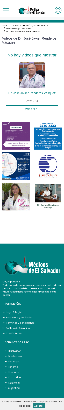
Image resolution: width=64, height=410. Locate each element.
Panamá (13, 367)
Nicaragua (14, 361)
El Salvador (14, 351)
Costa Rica (14, 377)
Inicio (5, 25)
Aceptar (38, 405)
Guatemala (15, 356)
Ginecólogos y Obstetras (35, 25)
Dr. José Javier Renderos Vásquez (23, 31)
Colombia (14, 382)
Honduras (13, 372)
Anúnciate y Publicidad (19, 317)
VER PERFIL (32, 109)
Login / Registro (15, 312)
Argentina (14, 388)
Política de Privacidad (18, 328)
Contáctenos (14, 333)
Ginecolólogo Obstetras (18, 28)
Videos (15, 25)
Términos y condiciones (20, 323)
